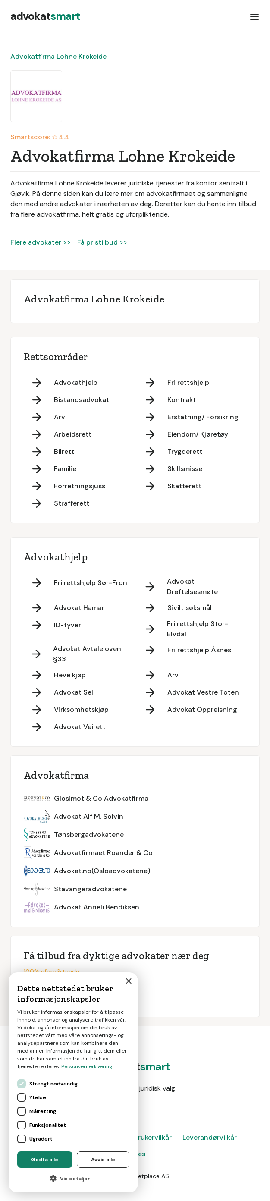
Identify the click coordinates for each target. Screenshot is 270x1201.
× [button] (128, 981)
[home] (45, 16)
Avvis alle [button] (103, 1159)
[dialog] (73, 1082)
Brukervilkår (153, 1137)
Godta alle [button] (44, 1159)
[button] (254, 16)
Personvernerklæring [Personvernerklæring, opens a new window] (86, 1066)
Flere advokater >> (40, 242)
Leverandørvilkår (209, 1137)
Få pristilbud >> (102, 242)
